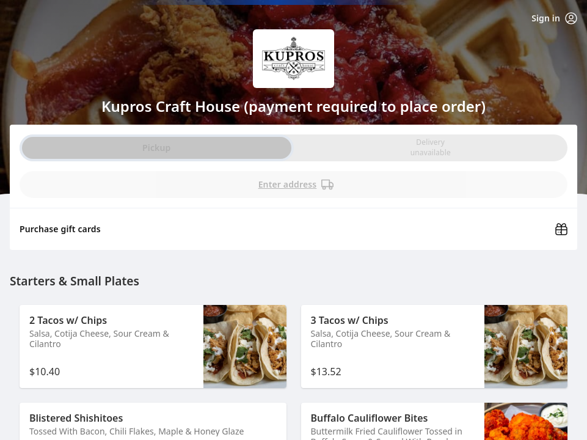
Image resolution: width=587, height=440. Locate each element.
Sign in (554, 18)
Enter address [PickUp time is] (296, 184)
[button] (153, 346)
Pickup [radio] (156, 147)
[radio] (430, 147)
